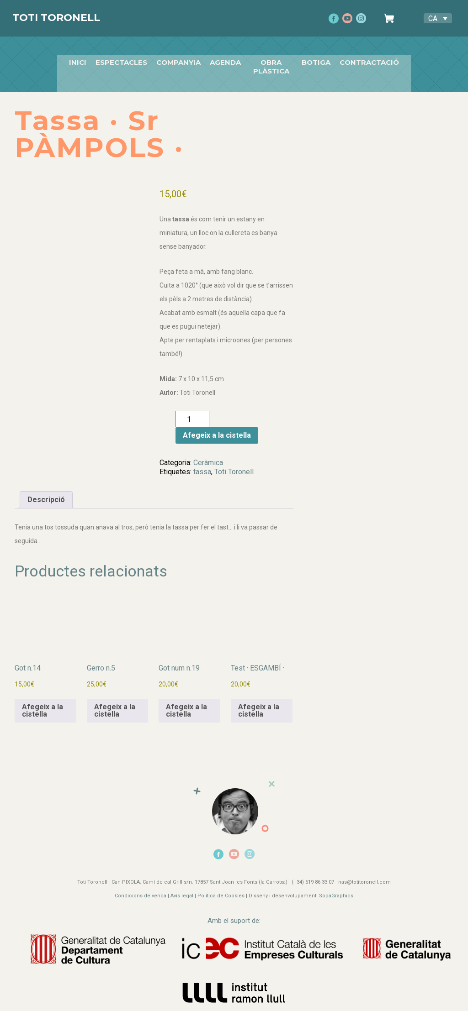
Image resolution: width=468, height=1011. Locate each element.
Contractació (377, 59)
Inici (69, 59)
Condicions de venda (140, 886)
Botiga (324, 59)
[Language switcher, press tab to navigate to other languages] (438, 18)
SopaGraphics (336, 886)
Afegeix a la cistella (217, 425)
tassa (202, 461)
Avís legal (181, 886)
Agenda (217, 59)
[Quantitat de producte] (192, 409)
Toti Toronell (56, 17)
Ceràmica (208, 452)
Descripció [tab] (46, 489)
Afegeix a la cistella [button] (42, 700)
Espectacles (113, 59)
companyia (170, 59)
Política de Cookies (221, 886)
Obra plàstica (271, 59)
